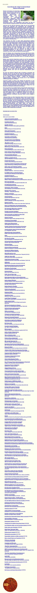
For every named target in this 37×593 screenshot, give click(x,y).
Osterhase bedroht (9, 508)
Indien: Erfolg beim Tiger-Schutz (12, 145)
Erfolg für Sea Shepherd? (10, 289)
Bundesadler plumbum (10, 521)
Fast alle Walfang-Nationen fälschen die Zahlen (15, 500)
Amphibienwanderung (9, 133)
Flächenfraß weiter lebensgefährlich (12, 232)
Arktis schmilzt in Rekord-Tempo (12, 332)
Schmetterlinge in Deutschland (11, 505)
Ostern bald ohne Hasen (10, 130)
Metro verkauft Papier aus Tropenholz (13, 538)
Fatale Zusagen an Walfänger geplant (13, 380)
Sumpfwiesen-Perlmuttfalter (11, 220)
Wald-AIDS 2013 (8, 169)
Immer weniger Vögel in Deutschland (13, 151)
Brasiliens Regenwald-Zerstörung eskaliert (14, 451)
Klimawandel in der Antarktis (11, 445)
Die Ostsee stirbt (8, 323)
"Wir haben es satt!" (9, 142)
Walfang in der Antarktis (10, 383)
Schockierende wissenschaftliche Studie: (14, 283)
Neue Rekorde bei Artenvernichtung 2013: (14, 178)
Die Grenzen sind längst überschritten (13, 569)
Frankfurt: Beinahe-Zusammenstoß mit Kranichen (15, 226)
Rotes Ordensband (9, 148)
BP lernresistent (8, 329)
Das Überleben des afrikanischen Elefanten (14, 490)
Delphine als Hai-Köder (10, 494)
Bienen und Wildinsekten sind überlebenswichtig (15, 205)
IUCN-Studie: (7, 409)
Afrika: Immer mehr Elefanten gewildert (13, 166)
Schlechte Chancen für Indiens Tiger (12, 460)
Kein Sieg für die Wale (9, 238)
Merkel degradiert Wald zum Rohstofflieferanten (15, 277)
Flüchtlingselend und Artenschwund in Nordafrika (15, 454)
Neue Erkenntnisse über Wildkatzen (12, 139)
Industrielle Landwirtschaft (10, 136)
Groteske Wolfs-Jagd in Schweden (12, 386)
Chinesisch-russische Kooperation (12, 314)
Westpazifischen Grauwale (10, 481)
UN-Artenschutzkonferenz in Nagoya (12, 305)
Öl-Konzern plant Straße (10, 540)
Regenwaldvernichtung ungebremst (12, 436)
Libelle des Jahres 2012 (10, 256)
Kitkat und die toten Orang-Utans (12, 373)
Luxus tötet (7, 556)
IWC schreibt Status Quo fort (11, 341)
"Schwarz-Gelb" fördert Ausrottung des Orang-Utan (16, 350)
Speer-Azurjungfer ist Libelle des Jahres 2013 (14, 214)
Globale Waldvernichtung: (10, 367)
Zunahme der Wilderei (9, 406)
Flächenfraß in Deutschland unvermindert (14, 424)
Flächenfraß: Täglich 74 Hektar (11, 187)
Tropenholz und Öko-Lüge (10, 543)
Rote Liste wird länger (9, 181)
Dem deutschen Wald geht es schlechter (13, 208)
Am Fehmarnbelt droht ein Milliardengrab (13, 418)
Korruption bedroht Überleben (11, 326)
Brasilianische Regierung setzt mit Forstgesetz (15, 265)
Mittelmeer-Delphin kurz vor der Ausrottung (14, 484)
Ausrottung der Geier (9, 121)
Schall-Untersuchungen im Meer (12, 259)
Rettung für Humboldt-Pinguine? (12, 317)
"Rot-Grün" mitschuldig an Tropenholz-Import (15, 553)
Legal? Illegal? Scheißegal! (10, 298)
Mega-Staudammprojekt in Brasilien (12, 376)
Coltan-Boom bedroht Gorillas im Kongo (13, 389)
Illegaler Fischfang (9, 202)
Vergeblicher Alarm (9, 295)
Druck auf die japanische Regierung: (12, 393)
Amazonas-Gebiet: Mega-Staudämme (13, 353)
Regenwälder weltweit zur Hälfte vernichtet (14, 536)
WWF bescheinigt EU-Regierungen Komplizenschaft (16, 549)
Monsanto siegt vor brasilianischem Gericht (14, 559)
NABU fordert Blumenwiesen (11, 223)
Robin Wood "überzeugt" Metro (11, 529)
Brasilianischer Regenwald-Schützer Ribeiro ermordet (16, 516)
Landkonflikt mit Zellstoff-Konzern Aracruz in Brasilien (16, 478)
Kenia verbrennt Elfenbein (10, 280)
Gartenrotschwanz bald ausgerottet (12, 308)
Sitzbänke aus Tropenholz (10, 199)
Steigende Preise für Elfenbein (11, 427)
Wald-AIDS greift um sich (10, 253)
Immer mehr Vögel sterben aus (11, 433)
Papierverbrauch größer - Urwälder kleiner (14, 497)
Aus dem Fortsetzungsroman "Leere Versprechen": (16, 466)
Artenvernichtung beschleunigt (11, 247)
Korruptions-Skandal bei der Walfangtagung (14, 344)
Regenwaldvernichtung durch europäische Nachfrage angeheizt (18, 442)
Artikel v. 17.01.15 (11, 106)
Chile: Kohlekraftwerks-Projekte (11, 359)
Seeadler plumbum (9, 124)
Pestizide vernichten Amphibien (11, 211)
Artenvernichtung (8, 196)
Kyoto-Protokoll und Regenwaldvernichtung (14, 476)
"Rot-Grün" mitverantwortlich (11, 546)
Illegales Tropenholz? (9, 193)
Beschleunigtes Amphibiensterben (12, 487)
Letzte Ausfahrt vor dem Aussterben (12, 510)
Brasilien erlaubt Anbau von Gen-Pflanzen (14, 513)
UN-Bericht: (7, 262)
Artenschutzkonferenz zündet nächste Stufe (14, 370)
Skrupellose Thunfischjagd (10, 268)
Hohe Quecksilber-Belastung (11, 154)
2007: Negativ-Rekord (9, 457)
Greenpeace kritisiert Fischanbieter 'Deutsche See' (16, 163)
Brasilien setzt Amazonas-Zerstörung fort (14, 562)
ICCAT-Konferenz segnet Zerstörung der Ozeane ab (16, 463)
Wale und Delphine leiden (10, 335)
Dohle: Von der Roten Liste (10, 274)
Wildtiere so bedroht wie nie (11, 157)
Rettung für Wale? (9, 347)
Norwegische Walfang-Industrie (11, 250)
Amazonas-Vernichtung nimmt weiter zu (13, 502)
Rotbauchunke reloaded (10, 532)
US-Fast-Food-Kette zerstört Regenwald (13, 241)
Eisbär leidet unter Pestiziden (11, 527)
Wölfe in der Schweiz (9, 311)
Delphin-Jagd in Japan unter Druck (12, 403)
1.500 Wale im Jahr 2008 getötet (11, 412)
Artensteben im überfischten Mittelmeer (13, 320)
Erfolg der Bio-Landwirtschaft (11, 338)
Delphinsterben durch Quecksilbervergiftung (14, 439)
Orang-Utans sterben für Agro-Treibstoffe (14, 470)
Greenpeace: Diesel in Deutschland (12, 356)
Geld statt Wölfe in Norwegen (11, 518)
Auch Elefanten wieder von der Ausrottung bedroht (16, 525)
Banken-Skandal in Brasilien (11, 286)
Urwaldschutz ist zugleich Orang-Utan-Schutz (14, 523)
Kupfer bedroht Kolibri (9, 301)
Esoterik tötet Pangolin (10, 160)
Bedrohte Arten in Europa (10, 190)
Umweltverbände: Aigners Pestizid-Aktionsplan (15, 229)
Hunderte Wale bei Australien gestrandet (13, 421)
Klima (6, 127)
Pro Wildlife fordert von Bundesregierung (14, 172)
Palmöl (6, 415)
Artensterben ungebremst (10, 397)
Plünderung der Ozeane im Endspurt (12, 448)
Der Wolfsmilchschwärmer (10, 184)
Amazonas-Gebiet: (9, 292)
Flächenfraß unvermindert (10, 534)
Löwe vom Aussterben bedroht (11, 118)
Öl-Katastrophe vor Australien (11, 400)
